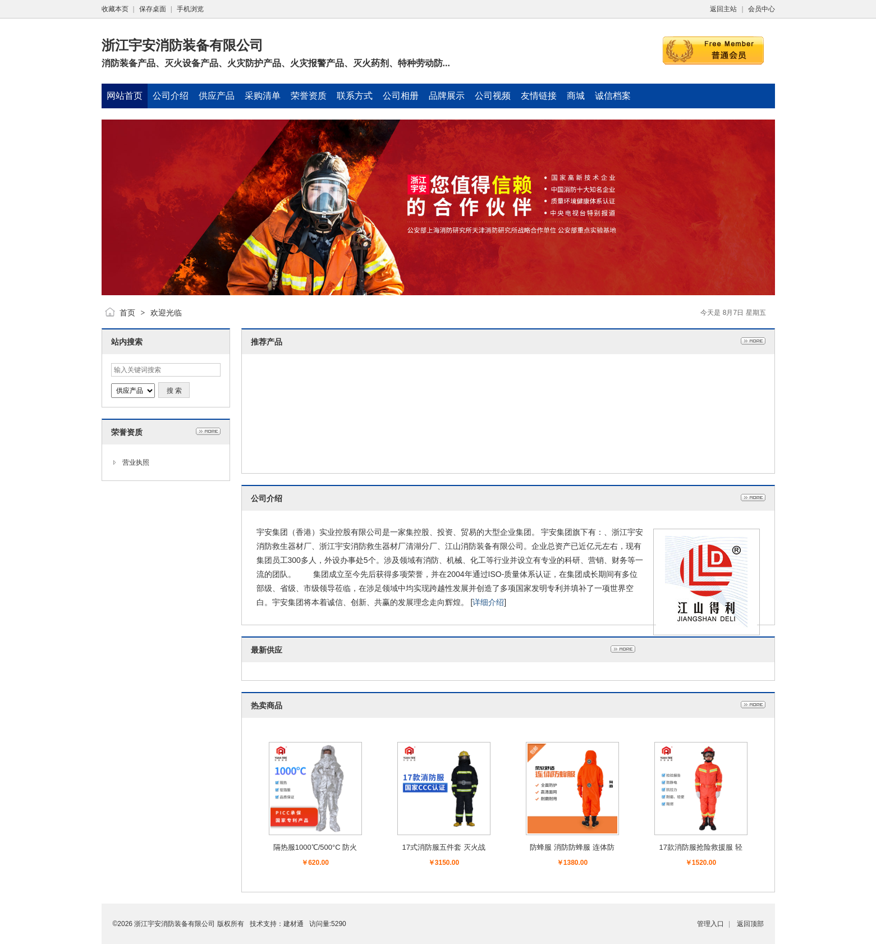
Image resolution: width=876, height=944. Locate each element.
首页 (127, 312)
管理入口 (710, 924)
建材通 (293, 924)
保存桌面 (152, 9)
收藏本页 (115, 9)
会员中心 (761, 9)
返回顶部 (750, 924)
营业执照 (135, 462)
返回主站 (723, 9)
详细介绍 (488, 602)
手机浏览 (190, 9)
